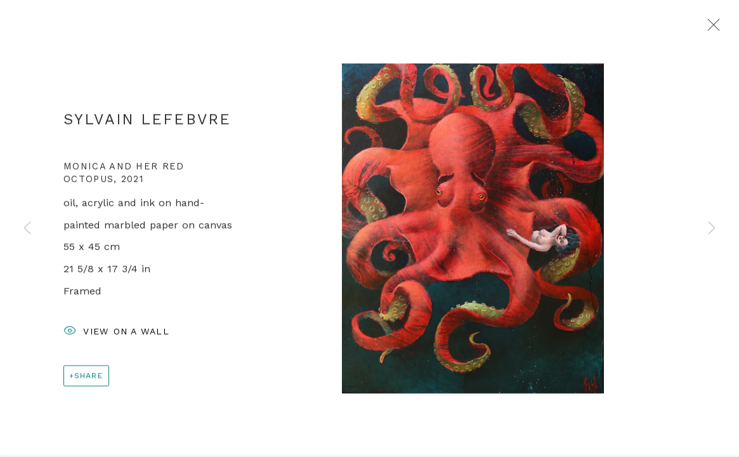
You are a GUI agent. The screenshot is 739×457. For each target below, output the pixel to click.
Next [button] (711, 228)
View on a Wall (116, 334)
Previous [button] (27, 228)
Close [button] (710, 28)
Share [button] (88, 377)
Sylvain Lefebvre (147, 121)
